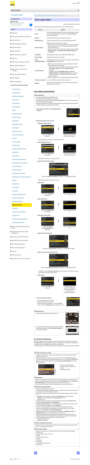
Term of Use (18, 459)
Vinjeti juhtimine (15, 155)
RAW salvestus (15, 120)
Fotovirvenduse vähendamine (18, 173)
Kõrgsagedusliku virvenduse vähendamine (21, 176)
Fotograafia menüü (16, 89)
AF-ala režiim (15, 190)
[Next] (78, 452)
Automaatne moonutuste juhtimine (20, 162)
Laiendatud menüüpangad (18, 96)
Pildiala (13, 110)
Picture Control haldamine (18, 134)
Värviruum (14, 138)
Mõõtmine (14, 180)
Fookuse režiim (15, 187)
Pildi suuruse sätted (16, 117)
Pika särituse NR (16, 145)
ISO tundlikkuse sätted (17, 124)
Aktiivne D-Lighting (16, 141)
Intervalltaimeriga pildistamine (19, 212)
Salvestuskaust (15, 99)
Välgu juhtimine (15, 183)
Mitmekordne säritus (17, 204)
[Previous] (35, 452)
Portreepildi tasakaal (16, 169)
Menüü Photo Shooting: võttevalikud (50, 15)
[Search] (19, 25)
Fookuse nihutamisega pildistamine (20, 219)
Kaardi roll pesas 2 (16, 106)
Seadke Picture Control (17, 131)
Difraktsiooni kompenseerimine (19, 159)
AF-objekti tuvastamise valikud (19, 194)
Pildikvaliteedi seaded (17, 113)
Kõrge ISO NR (15, 152)
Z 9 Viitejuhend (40, 15)
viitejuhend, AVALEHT (17, 15)
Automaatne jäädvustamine (18, 222)
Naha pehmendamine (17, 166)
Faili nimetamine (16, 103)
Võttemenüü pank (16, 92)
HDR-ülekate (15, 208)
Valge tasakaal (15, 127)
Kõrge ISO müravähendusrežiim (19, 148)
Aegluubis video (15, 215)
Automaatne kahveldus (17, 201)
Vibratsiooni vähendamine (18, 197)
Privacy (12, 459)
